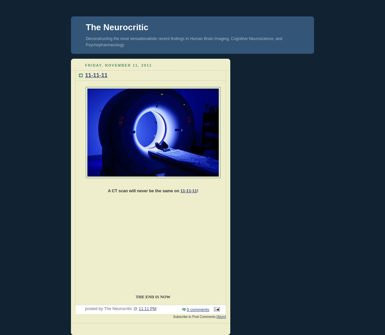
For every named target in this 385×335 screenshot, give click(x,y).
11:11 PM (147, 308)
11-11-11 (96, 75)
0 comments (198, 309)
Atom (221, 317)
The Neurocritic (117, 27)
